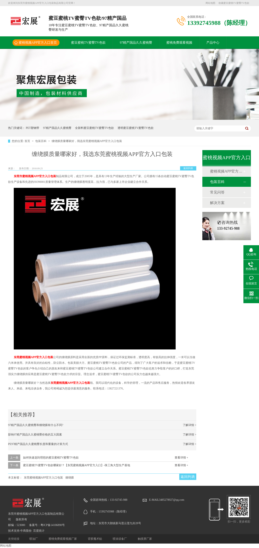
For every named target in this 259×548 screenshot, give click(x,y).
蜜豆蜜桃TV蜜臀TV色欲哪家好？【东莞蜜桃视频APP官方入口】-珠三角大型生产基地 (76, 465)
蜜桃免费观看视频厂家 (63, 538)
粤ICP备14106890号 (52, 525)
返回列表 (188, 168)
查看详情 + (181, 457)
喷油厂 (34, 538)
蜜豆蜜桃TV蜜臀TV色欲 (88, 42)
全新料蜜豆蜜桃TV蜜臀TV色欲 (94, 127)
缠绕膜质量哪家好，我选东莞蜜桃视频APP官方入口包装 (87, 141)
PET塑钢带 (32, 127)
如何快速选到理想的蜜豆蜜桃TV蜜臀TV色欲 (51, 457)
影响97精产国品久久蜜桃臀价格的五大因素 (35, 434)
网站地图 (210, 3)
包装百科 (41, 141)
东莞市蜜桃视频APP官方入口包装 (35, 176)
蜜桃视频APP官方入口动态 (226, 171)
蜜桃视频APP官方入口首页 (38, 42)
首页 (27, 141)
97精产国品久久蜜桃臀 (136, 42)
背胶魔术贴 (95, 538)
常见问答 (217, 192)
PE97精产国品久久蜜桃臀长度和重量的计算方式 (38, 444)
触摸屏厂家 (145, 538)
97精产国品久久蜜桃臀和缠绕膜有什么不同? (35, 425)
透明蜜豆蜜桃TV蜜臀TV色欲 (135, 127)
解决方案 (217, 203)
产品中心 (212, 42)
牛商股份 (26, 530)
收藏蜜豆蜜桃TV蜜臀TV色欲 (234, 3)
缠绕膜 (69, 477)
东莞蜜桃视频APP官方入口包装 (33, 357)
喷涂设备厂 (120, 538)
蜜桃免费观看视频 (179, 42)
